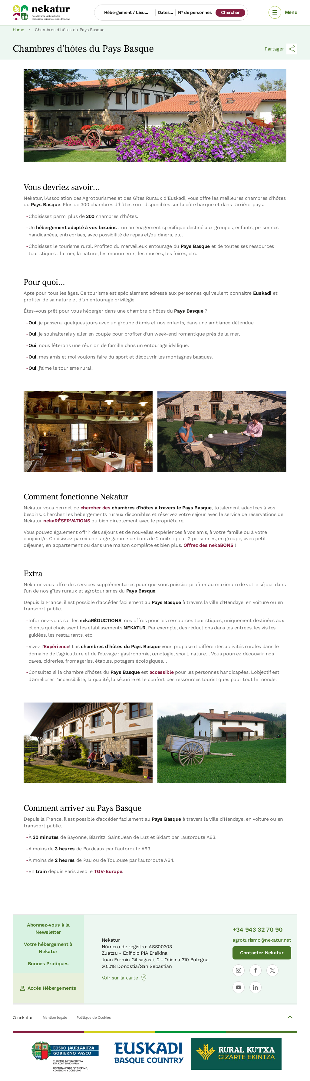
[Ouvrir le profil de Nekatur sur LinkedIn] (255, 987)
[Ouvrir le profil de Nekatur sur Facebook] (255, 970)
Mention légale (55, 1017)
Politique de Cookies (94, 1017)
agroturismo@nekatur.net (261, 940)
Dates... (165, 12)
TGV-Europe (108, 871)
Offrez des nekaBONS (208, 545)
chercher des (146, 508)
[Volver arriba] (290, 1017)
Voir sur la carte (125, 978)
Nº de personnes (195, 12)
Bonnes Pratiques (48, 963)
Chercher (230, 12)
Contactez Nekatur (262, 953)
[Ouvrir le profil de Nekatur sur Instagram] (238, 970)
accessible (162, 672)
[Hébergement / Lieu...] (124, 12)
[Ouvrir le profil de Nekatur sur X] (272, 970)
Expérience (56, 646)
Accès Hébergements (48, 988)
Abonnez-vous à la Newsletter (48, 928)
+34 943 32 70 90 (257, 929)
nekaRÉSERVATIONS (66, 521)
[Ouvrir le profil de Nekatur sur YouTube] (238, 987)
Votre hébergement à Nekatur (48, 947)
